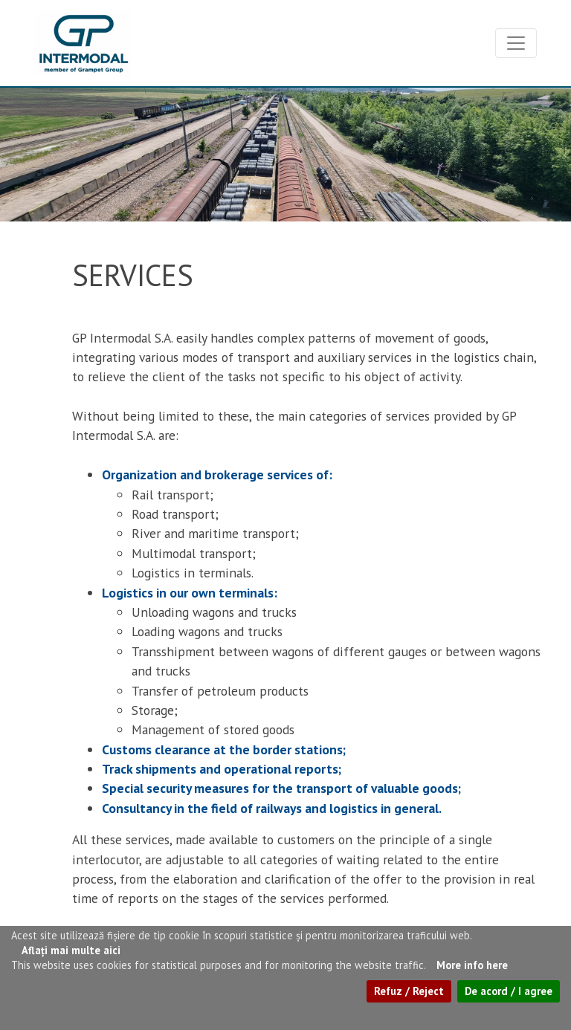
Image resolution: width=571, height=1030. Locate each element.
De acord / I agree (508, 991)
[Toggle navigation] (516, 43)
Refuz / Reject (409, 991)
